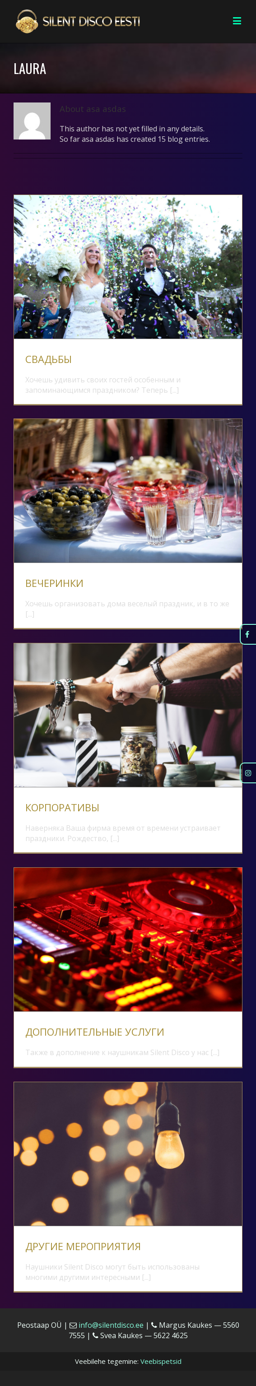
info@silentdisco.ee (111, 1325)
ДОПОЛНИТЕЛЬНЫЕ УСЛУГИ (94, 1031)
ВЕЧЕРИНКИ (54, 583)
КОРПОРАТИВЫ (62, 807)
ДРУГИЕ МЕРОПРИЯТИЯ (83, 1246)
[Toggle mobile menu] (237, 20)
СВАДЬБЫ (48, 359)
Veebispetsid (161, 1361)
